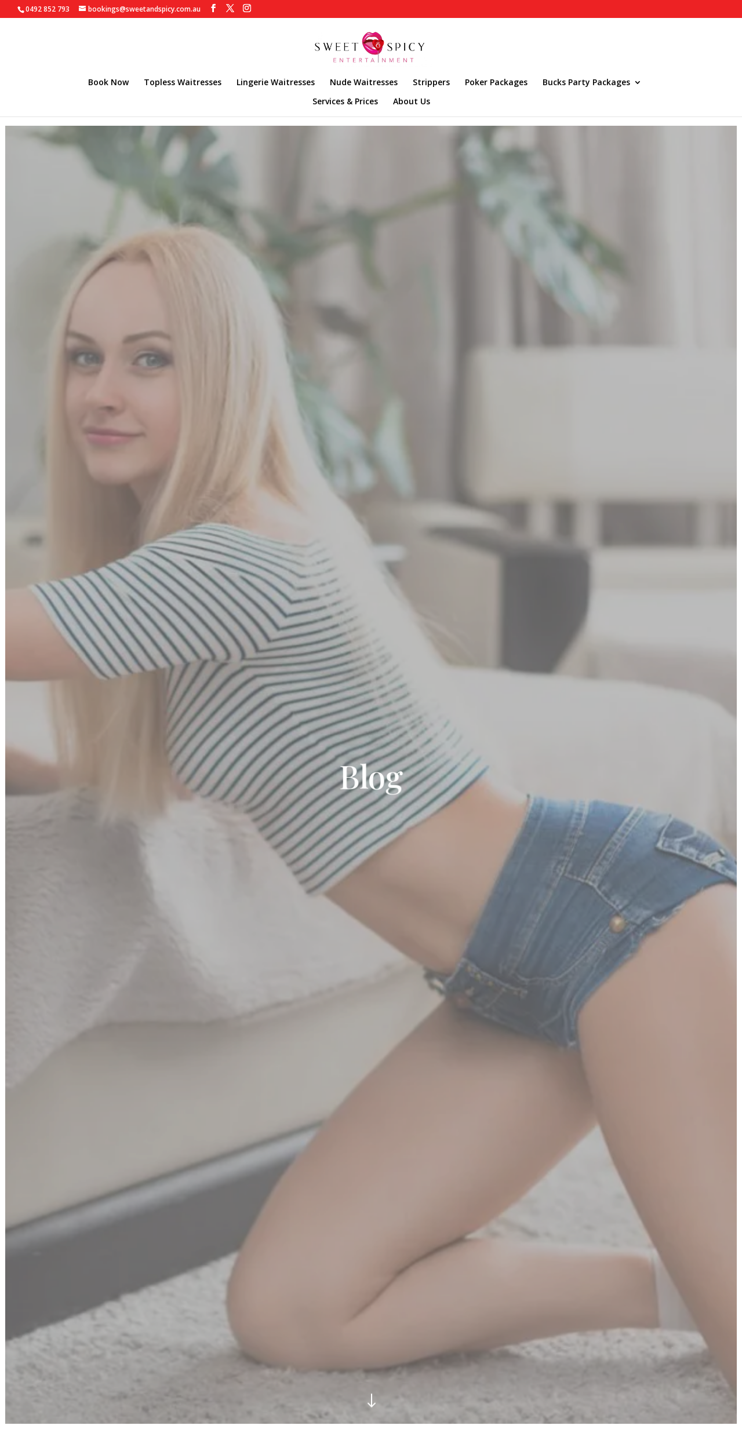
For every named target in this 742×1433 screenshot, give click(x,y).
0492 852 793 (48, 9)
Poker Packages (496, 82)
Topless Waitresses (182, 82)
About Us (411, 102)
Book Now (108, 82)
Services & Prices (345, 102)
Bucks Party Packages (586, 82)
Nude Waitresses (364, 82)
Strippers (431, 82)
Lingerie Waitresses (276, 82)
